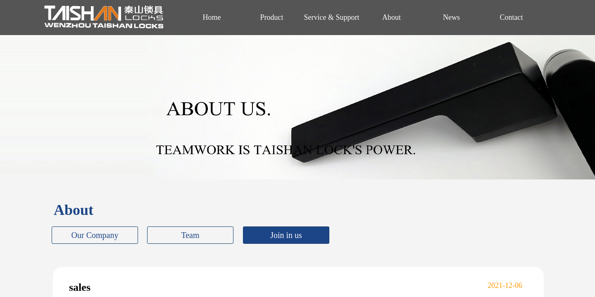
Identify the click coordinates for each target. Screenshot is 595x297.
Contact (511, 17)
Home (212, 17)
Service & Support (331, 17)
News (451, 17)
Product (271, 17)
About (391, 17)
